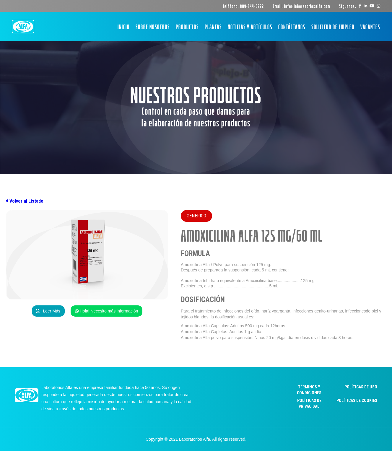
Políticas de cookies (356, 400)
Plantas (213, 27)
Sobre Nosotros (153, 27)
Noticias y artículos (250, 27)
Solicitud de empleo (332, 27)
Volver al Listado (24, 201)
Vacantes (370, 27)
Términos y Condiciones (309, 390)
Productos (187, 27)
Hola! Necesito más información (106, 311)
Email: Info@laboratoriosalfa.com (301, 6)
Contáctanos (291, 27)
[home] (23, 27)
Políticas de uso (360, 387)
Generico (196, 216)
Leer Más (48, 311)
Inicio (124, 27)
